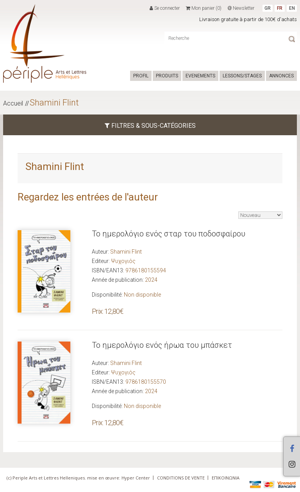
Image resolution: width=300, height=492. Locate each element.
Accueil (13, 103)
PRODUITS (167, 76)
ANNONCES (281, 76)
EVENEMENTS (200, 76)
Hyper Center (135, 478)
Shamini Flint (54, 102)
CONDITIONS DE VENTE (181, 478)
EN (292, 8)
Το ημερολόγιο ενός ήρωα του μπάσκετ (162, 345)
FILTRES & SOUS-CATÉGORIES (150, 125)
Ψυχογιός (123, 261)
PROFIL (140, 76)
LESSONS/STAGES (242, 76)
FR (279, 8)
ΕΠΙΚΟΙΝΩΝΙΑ (225, 478)
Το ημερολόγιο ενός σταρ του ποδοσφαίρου (168, 233)
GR (267, 8)
